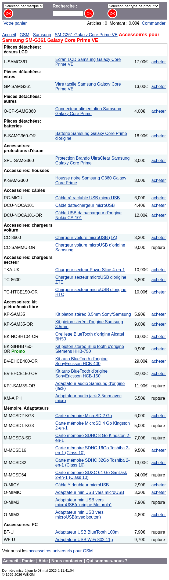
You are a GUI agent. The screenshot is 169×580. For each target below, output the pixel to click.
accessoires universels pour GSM (61, 551)
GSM (24, 34)
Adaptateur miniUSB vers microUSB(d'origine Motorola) (83, 502)
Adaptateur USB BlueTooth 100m (87, 532)
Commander (154, 23)
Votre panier (15, 23)
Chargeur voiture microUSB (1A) (86, 237)
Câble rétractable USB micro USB (87, 198)
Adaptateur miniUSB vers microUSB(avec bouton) (79, 514)
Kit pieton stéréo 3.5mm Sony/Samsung (93, 314)
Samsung (42, 34)
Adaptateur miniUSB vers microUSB (89, 492)
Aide (43, 561)
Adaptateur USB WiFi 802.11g (84, 539)
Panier (28, 561)
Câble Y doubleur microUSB (82, 485)
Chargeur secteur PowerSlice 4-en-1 (90, 269)
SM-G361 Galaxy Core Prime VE (86, 34)
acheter (159, 62)
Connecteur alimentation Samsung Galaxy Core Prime (88, 111)
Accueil (9, 34)
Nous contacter (66, 561)
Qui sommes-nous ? (107, 561)
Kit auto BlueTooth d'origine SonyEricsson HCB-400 (81, 361)
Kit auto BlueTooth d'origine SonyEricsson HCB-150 (81, 373)
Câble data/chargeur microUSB (85, 205)
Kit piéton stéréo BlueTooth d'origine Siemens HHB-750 (89, 349)
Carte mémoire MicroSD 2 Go (83, 415)
